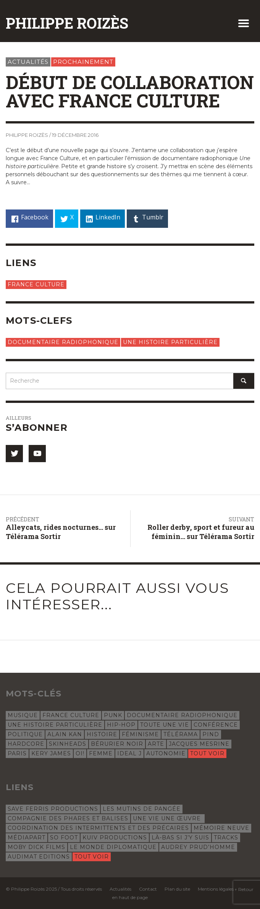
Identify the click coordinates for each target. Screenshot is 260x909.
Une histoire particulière (170, 342)
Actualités (28, 61)
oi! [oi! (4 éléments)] (80, 753)
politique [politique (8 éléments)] (25, 734)
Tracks (226, 837)
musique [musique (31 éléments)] (23, 715)
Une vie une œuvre (168, 818)
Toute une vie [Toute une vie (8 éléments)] (164, 724)
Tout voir (207, 753)
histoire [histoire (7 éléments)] (102, 734)
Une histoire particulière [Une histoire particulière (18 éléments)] (55, 724)
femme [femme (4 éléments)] (101, 753)
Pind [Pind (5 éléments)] (210, 734)
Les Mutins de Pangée (142, 808)
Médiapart (26, 837)
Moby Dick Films (36, 847)
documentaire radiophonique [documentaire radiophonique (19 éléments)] (182, 715)
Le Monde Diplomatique (113, 847)
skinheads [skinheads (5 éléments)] (67, 743)
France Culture (36, 284)
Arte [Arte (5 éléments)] (156, 743)
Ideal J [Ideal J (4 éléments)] (129, 753)
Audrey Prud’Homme (198, 847)
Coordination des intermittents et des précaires (98, 828)
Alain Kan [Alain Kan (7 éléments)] (64, 734)
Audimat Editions (39, 856)
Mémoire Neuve (221, 828)
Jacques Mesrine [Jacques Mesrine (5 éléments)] (199, 743)
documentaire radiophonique (63, 342)
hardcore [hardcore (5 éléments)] (26, 743)
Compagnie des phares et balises (68, 818)
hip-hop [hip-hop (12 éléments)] (121, 724)
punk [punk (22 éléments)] (113, 715)
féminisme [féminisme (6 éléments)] (140, 734)
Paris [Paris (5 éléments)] (17, 753)
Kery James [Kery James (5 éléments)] (51, 753)
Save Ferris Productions (53, 808)
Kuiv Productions (114, 837)
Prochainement (83, 61)
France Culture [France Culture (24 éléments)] (70, 715)
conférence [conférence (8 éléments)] (216, 724)
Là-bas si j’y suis (180, 837)
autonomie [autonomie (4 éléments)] (166, 753)
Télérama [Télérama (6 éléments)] (180, 734)
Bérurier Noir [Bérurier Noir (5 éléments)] (117, 743)
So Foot (64, 837)
